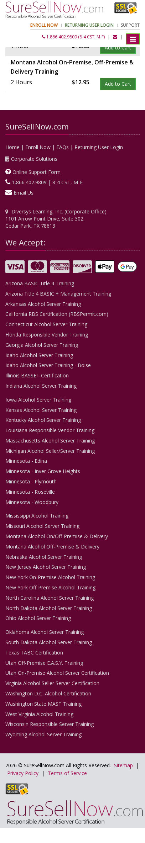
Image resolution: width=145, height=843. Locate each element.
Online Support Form (36, 172)
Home (12, 147)
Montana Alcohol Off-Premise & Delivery (52, 546)
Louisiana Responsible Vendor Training (49, 430)
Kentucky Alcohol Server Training (43, 420)
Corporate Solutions (34, 158)
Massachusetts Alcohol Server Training (50, 440)
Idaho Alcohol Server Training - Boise (48, 365)
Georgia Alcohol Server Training (41, 344)
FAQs (62, 147)
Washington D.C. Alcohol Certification (48, 693)
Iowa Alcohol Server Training (38, 399)
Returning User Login (98, 147)
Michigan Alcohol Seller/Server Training (50, 450)
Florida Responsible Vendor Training (46, 334)
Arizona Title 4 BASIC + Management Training (58, 293)
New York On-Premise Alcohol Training (50, 577)
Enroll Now (38, 147)
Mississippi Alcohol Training (36, 515)
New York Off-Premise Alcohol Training (50, 587)
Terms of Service (67, 773)
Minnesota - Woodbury (31, 502)
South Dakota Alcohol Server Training (48, 642)
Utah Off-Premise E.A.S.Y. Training (44, 662)
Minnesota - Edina (26, 460)
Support (130, 25)
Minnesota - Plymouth (31, 481)
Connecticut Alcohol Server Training (46, 324)
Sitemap (123, 765)
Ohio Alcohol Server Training (38, 618)
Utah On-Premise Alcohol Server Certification (57, 672)
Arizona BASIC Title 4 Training (39, 283)
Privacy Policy (22, 773)
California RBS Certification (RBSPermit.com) (56, 314)
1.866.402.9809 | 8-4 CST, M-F (47, 182)
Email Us (23, 192)
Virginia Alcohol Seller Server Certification (52, 683)
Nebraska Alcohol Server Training (43, 556)
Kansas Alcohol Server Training (41, 410)
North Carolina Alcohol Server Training (49, 597)
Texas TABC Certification (34, 652)
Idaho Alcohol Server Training (39, 355)
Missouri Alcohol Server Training (42, 526)
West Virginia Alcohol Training (39, 714)
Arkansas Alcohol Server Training (43, 304)
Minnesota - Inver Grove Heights (42, 471)
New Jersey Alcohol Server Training (45, 566)
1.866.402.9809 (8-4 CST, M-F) (73, 37)
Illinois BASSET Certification (37, 375)
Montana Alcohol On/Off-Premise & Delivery (56, 536)
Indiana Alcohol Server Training (41, 385)
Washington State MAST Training (43, 703)
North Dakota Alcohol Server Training (48, 608)
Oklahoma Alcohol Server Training (44, 632)
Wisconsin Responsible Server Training (49, 724)
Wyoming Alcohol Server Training (43, 734)
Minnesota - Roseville (30, 491)
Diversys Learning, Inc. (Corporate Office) (59, 211)
